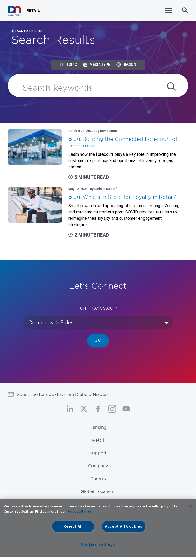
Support (98, 453)
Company (98, 465)
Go (98, 340)
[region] (98, 528)
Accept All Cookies (123, 526)
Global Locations (98, 491)
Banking (98, 427)
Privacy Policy (80, 511)
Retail (98, 440)
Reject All (72, 526)
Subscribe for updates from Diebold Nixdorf (62, 394)
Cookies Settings (98, 544)
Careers (98, 478)
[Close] (190, 506)
